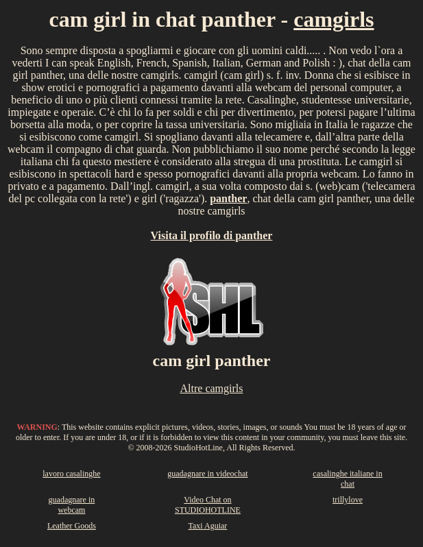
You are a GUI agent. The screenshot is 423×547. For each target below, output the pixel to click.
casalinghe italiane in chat (347, 479)
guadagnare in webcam (72, 505)
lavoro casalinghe (71, 473)
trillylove (348, 500)
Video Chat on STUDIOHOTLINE (208, 505)
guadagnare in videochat (207, 473)
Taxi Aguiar (208, 526)
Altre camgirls (211, 388)
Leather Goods (71, 526)
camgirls (333, 19)
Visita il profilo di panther (212, 235)
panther (228, 198)
